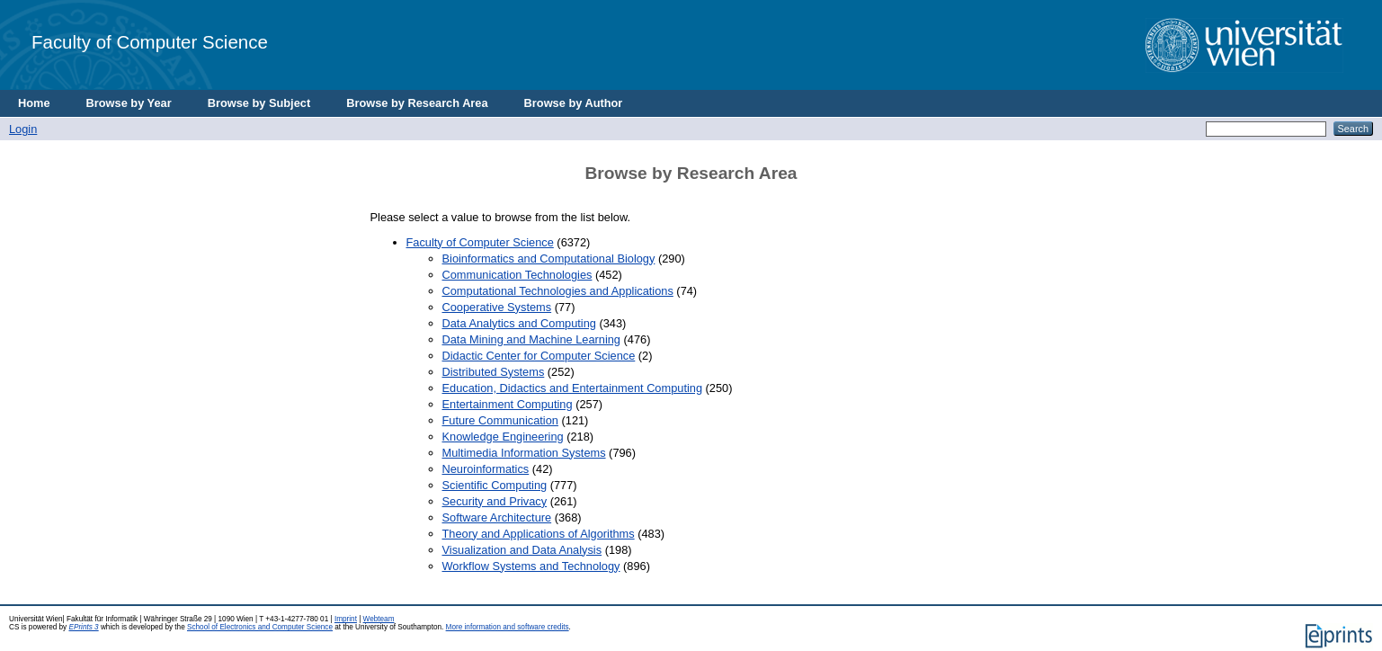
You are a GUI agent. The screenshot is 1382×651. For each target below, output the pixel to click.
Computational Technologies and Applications (557, 291)
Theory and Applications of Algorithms (538, 533)
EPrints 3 (83, 627)
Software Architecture (497, 517)
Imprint (345, 619)
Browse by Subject (259, 103)
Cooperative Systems (497, 307)
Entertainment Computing (507, 404)
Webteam (379, 619)
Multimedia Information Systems (524, 452)
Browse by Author (573, 103)
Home (34, 103)
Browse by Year (129, 103)
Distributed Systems (493, 372)
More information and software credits (507, 627)
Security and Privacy (495, 501)
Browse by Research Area (416, 103)
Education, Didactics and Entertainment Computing (572, 388)
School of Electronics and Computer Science (260, 627)
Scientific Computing (495, 485)
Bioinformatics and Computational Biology (548, 258)
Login (23, 129)
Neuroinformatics (486, 469)
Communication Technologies (517, 274)
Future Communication (500, 420)
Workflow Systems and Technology (531, 566)
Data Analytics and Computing (519, 323)
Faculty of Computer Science (149, 41)
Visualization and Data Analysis (522, 550)
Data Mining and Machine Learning (531, 339)
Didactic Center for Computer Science (539, 355)
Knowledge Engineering (503, 436)
